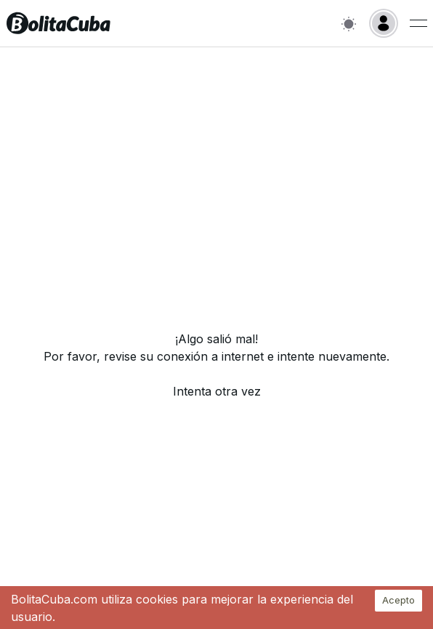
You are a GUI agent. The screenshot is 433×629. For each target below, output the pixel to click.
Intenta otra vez (217, 391)
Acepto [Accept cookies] (398, 600)
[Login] (383, 23)
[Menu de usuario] (418, 23)
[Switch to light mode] (348, 23)
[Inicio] (58, 23)
